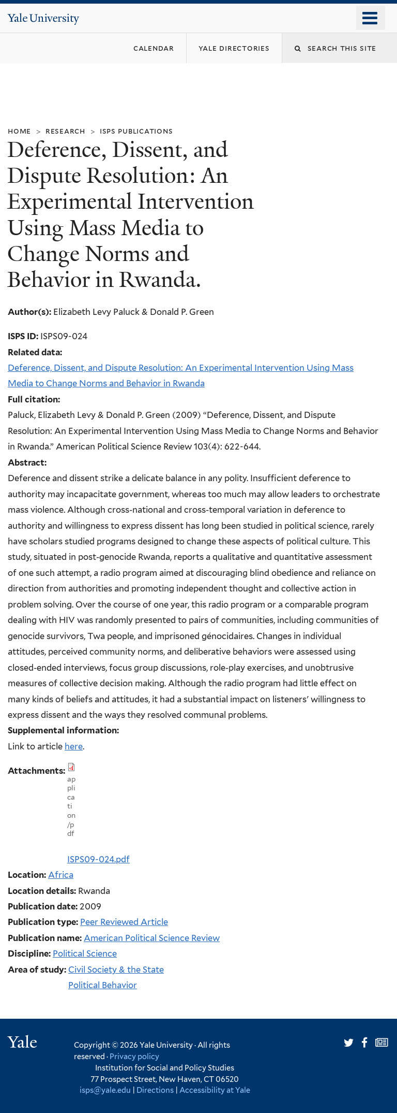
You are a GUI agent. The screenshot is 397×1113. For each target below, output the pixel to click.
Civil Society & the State (116, 969)
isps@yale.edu (105, 1090)
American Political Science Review (152, 938)
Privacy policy (134, 1056)
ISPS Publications (136, 131)
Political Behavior (102, 985)
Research (65, 131)
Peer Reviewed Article (124, 922)
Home (19, 131)
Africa (60, 875)
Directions (155, 1090)
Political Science (85, 953)
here (74, 746)
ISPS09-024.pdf (98, 859)
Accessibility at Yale (214, 1090)
